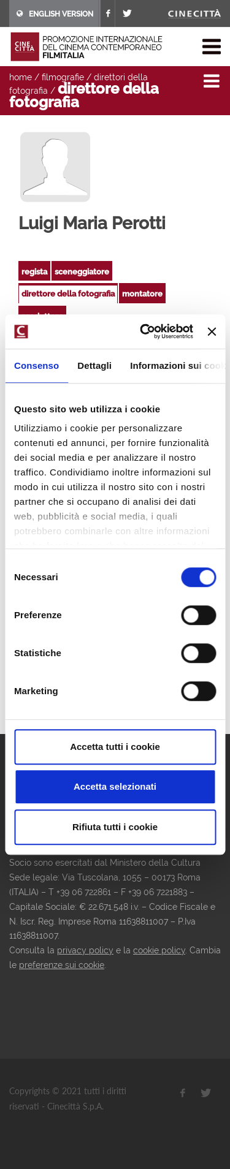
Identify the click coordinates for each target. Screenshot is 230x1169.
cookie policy (159, 950)
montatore (142, 293)
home (20, 77)
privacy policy (85, 950)
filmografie (63, 77)
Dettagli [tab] (94, 365)
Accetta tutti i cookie (115, 746)
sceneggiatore (82, 271)
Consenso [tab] (36, 365)
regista (34, 271)
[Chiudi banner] (211, 331)
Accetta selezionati (115, 786)
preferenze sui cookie (61, 965)
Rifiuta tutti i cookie (115, 827)
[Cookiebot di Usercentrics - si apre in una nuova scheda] (144, 331)
